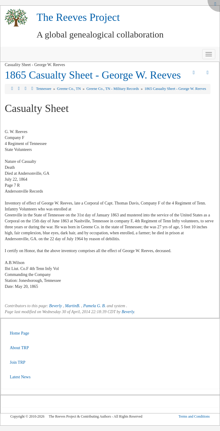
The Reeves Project (78, 17)
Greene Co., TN (69, 89)
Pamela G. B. (94, 306)
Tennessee (44, 89)
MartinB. (72, 306)
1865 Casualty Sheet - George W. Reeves (93, 75)
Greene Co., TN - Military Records (113, 89)
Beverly (55, 306)
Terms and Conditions (194, 416)
